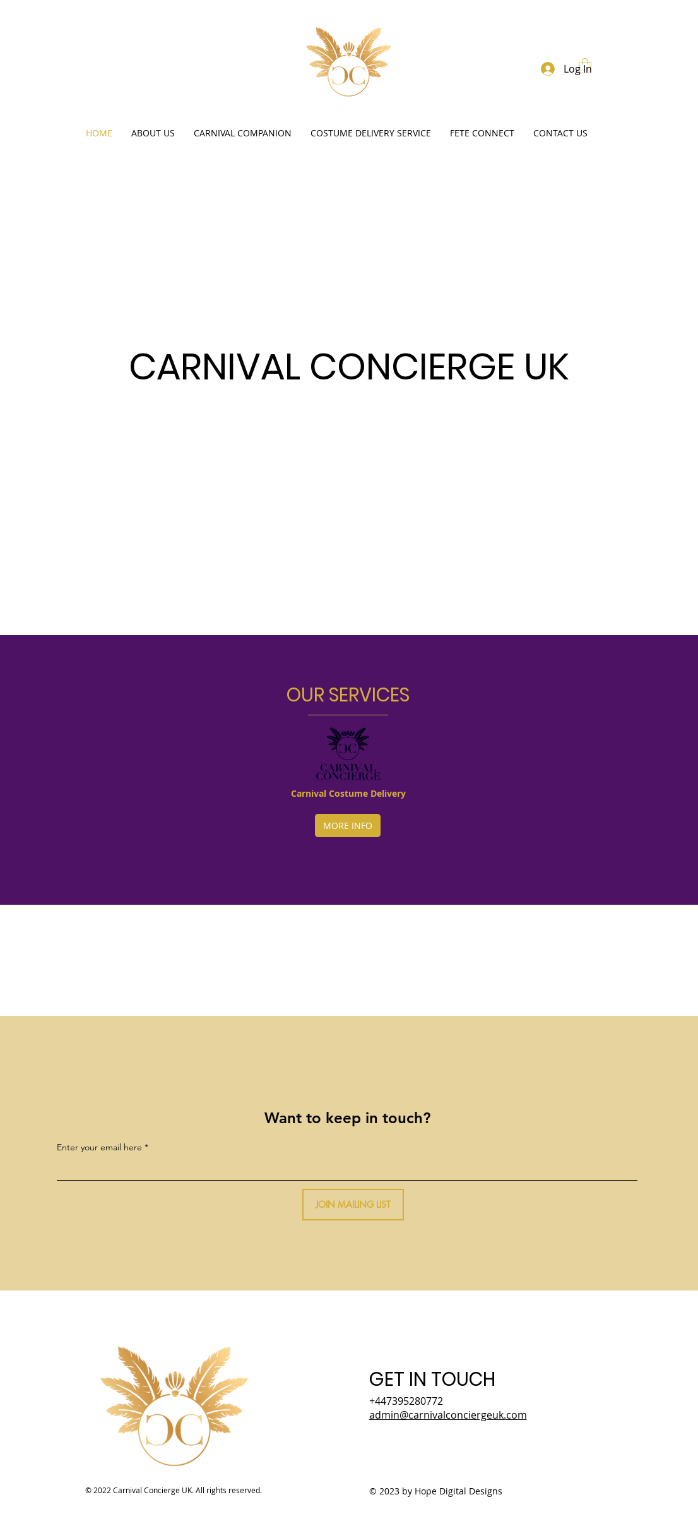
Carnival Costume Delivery (348, 793)
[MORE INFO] (348, 825)
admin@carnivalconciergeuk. (448, 1415)
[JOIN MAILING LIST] (353, 1204)
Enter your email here (99, 1147)
